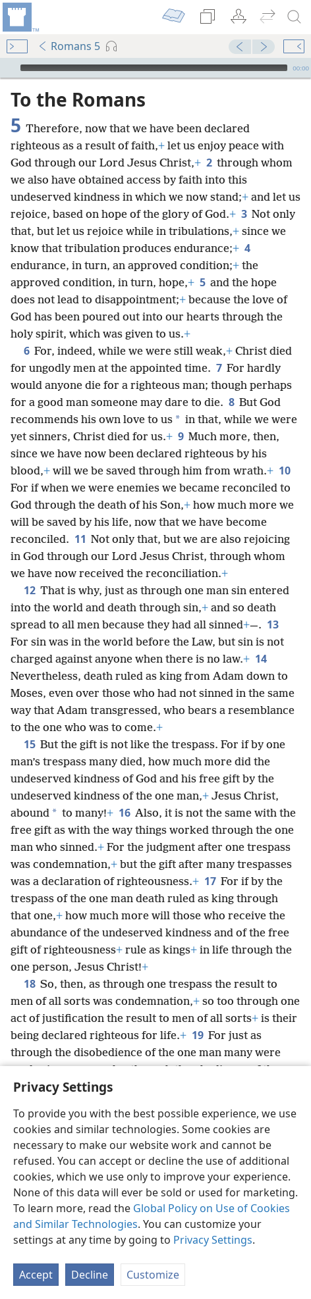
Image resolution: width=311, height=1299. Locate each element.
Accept (36, 1274)
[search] (294, 17)
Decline (89, 1274)
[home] (20, 17)
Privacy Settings (212, 1240)
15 (29, 724)
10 (284, 451)
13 (272, 605)
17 (210, 861)
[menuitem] (20, 17)
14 (260, 639)
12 (29, 570)
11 (80, 519)
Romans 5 (69, 46)
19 (197, 1015)
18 (29, 964)
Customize (153, 1274)
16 (124, 793)
